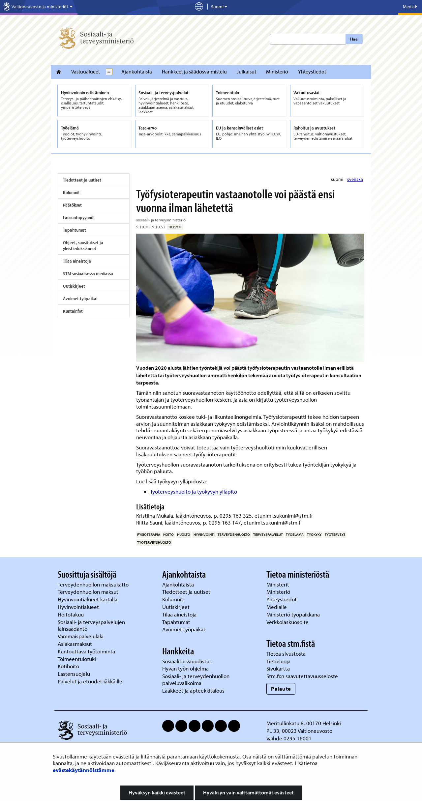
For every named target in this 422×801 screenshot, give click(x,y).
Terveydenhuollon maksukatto (94, 584)
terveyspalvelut (268, 534)
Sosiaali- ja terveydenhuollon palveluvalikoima (195, 679)
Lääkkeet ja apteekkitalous (193, 690)
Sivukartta (278, 668)
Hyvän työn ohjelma (185, 668)
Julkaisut (246, 71)
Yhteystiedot (312, 71)
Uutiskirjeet (74, 286)
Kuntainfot (73, 311)
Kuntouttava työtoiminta (86, 651)
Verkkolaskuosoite (288, 621)
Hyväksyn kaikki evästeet (157, 792)
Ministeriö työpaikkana (293, 614)
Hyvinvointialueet (79, 606)
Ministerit (278, 584)
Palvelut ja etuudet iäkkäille (90, 681)
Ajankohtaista (136, 71)
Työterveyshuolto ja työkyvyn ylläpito (193, 491)
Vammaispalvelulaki (81, 636)
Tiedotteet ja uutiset (82, 180)
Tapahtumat (74, 230)
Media (410, 7)
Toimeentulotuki (77, 658)
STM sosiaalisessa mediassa (88, 273)
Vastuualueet (85, 71)
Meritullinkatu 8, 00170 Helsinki (303, 723)
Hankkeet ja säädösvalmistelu (194, 71)
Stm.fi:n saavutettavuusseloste (302, 675)
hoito (168, 534)
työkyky (314, 534)
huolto (183, 534)
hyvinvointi (204, 534)
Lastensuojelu (74, 673)
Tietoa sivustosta (286, 653)
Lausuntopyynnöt (79, 217)
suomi (337, 179)
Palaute (281, 688)
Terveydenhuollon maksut (89, 591)
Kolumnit (71, 192)
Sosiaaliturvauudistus (187, 661)
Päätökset (72, 205)
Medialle (277, 606)
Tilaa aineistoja (77, 261)
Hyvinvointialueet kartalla (88, 599)
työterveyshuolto (154, 542)
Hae (354, 39)
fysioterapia (148, 534)
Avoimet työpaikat (80, 298)
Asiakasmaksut (75, 643)
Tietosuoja (278, 661)
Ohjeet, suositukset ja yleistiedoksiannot (83, 245)
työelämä (295, 534)
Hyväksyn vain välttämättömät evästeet (248, 792)
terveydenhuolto (234, 534)
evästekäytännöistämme (83, 769)
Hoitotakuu (71, 614)
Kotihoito (68, 666)
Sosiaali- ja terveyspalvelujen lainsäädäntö (91, 625)
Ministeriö (277, 71)
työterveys (335, 534)
